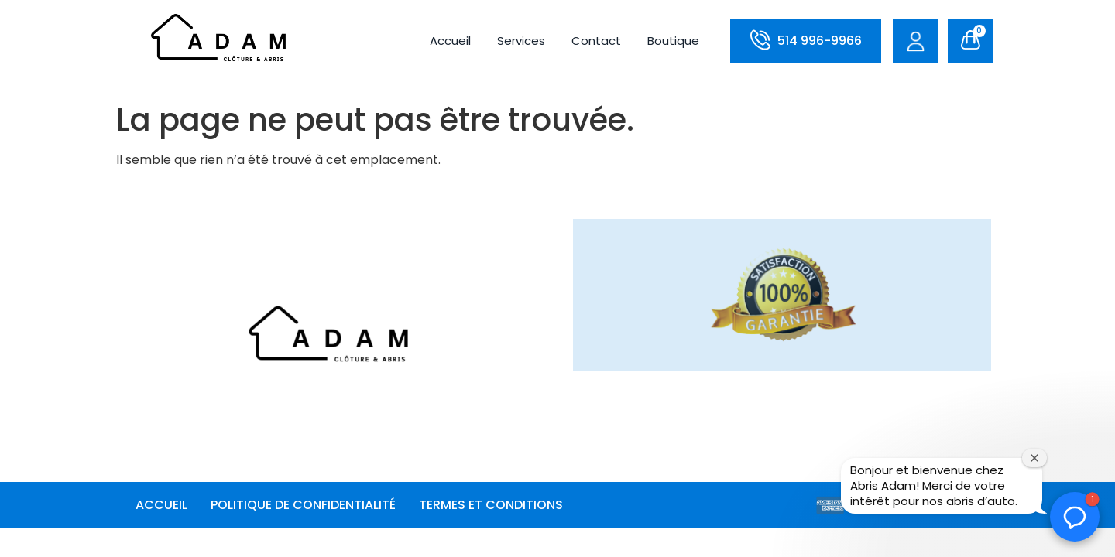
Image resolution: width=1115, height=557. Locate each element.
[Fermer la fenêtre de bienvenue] (1034, 458)
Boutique (673, 40)
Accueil (450, 40)
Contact (596, 40)
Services (521, 40)
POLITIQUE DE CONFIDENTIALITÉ (303, 505)
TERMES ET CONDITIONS (491, 505)
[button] (1075, 517)
